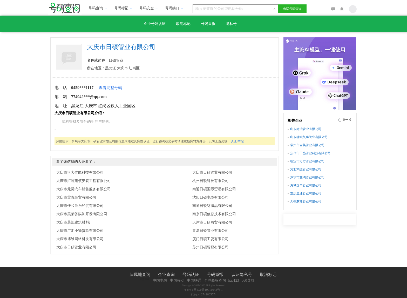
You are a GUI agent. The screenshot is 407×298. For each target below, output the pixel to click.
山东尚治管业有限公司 (305, 129)
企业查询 (166, 274)
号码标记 (124, 8)
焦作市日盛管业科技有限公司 (310, 153)
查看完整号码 (110, 88)
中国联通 (194, 280)
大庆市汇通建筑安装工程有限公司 (83, 181)
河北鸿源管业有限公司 (305, 169)
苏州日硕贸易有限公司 (210, 247)
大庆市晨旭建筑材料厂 (74, 222)
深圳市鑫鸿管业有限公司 (307, 177)
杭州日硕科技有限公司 (210, 181)
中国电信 (160, 280)
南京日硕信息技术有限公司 (214, 214)
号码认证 (190, 274)
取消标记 (183, 24)
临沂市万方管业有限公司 (307, 161)
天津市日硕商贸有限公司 (212, 222)
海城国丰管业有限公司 (305, 185)
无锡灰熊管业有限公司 (305, 201)
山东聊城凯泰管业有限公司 (309, 137)
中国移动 (177, 280)
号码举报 (208, 24)
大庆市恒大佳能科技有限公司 (80, 172)
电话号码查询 (292, 9)
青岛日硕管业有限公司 (210, 231)
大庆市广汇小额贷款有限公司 (80, 231)
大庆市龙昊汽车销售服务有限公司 (83, 189)
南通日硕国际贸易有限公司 (214, 189)
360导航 (248, 280)
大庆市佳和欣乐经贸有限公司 (80, 206)
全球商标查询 (215, 280)
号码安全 (149, 8)
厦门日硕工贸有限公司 (210, 239)
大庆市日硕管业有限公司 (76, 247)
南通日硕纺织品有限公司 (212, 206)
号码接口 (175, 8)
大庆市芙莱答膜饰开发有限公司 (81, 214)
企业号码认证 (155, 24)
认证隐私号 (241, 274)
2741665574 (208, 294)
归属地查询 (140, 274)
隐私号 (231, 24)
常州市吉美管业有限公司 (307, 145)
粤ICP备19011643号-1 (208, 290)
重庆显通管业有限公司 (305, 193)
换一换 (346, 119)
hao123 (233, 280)
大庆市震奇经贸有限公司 (76, 197)
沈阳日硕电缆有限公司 (210, 197)
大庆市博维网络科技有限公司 (80, 239)
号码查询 (98, 8)
